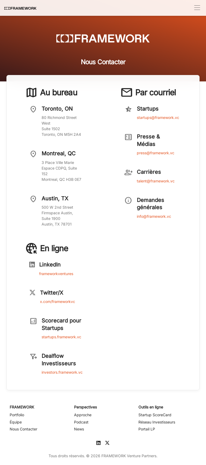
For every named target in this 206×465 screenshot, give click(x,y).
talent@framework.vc (156, 181)
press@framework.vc (155, 153)
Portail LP (146, 429)
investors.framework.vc (62, 372)
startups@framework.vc (158, 117)
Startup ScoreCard (154, 414)
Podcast (81, 422)
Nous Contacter (23, 429)
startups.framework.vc (61, 337)
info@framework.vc (154, 216)
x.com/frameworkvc (57, 301)
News (79, 429)
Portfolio (17, 414)
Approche (82, 414)
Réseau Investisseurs (156, 422)
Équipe (16, 422)
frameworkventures (56, 273)
